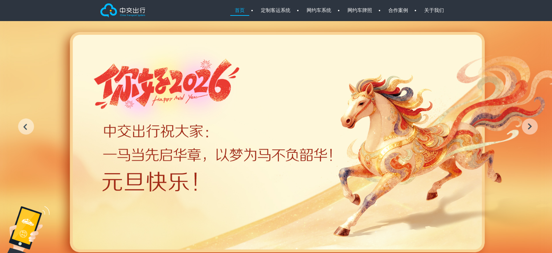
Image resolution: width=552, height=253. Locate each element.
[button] (26, 126)
